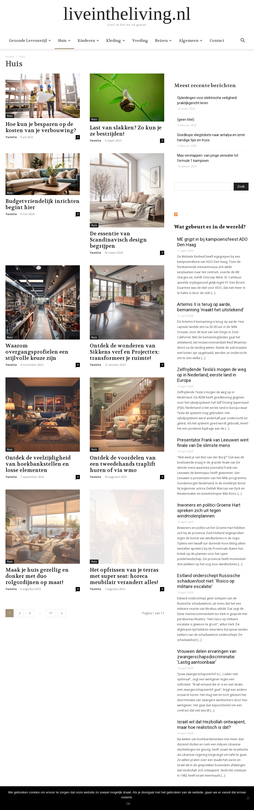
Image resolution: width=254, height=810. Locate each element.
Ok (128, 804)
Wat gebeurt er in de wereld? (210, 227)
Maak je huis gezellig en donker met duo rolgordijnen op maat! (37, 576)
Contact (217, 40)
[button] (243, 41)
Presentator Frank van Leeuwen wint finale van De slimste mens (213, 442)
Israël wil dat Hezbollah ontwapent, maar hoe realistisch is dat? (211, 724)
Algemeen (190, 40)
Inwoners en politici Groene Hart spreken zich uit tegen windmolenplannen (208, 510)
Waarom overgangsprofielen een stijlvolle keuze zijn (36, 352)
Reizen (163, 40)
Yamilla (11, 137)
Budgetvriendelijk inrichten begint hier (42, 204)
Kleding (115, 40)
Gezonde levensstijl (30, 40)
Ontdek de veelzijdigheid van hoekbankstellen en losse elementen (38, 464)
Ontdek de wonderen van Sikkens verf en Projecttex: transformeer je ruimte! (124, 352)
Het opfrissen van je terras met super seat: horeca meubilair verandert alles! (124, 576)
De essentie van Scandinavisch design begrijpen (118, 239)
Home (9, 56)
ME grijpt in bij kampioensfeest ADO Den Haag (212, 242)
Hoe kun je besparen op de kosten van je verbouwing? (40, 127)
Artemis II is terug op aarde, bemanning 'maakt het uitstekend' (210, 307)
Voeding (140, 40)
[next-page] (62, 613)
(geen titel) (185, 120)
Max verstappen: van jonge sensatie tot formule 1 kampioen (207, 158)
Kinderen (88, 40)
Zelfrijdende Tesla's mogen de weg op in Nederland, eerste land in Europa (211, 375)
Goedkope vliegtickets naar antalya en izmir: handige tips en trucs (211, 137)
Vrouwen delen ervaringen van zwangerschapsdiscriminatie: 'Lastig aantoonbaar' (206, 657)
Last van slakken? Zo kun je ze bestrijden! (125, 130)
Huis (64, 40)
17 (51, 613)
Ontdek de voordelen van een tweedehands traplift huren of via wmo (123, 464)
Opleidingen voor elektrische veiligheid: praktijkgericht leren (207, 100)
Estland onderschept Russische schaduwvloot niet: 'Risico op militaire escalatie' (208, 581)
